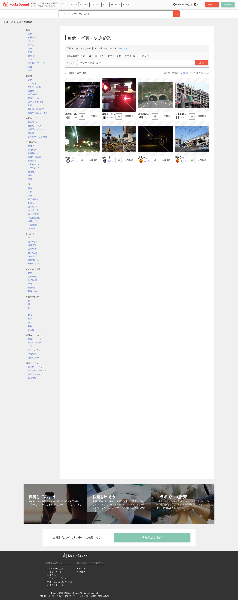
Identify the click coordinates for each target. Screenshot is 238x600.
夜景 (30, 52)
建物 (30, 80)
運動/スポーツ (34, 221)
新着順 (175, 72)
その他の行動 (34, 218)
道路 (30, 175)
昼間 (30, 319)
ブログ (82, 572)
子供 (30, 195)
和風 (30, 105)
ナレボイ (95, 5)
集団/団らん (33, 199)
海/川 (30, 41)
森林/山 (31, 37)
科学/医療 (32, 253)
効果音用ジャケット (37, 370)
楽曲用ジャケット (36, 367)
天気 (30, 59)
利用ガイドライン (55, 585)
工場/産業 (32, 249)
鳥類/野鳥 (32, 276)
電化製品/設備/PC (36, 109)
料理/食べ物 (33, 122)
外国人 (31, 203)
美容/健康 (32, 225)
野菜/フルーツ (34, 126)
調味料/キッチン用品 (37, 137)
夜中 (30, 322)
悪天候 (31, 330)
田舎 (30, 67)
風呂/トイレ (33, 91)
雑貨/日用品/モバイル (38, 112)
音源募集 (32, 378)
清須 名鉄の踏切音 (108, 157)
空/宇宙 (31, 56)
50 (202, 72)
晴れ (30, 326)
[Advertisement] (42, 431)
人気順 (184, 72)
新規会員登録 (152, 537)
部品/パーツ (33, 168)
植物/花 (31, 287)
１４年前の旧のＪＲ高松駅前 (181, 114)
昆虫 (30, 284)
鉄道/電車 (32, 150)
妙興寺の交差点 (181, 157)
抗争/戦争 (32, 241)
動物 (30, 273)
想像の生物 (33, 291)
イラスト (115, 5)
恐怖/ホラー (33, 357)
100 (207, 72)
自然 (30, 34)
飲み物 (31, 133)
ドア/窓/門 (32, 83)
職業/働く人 (33, 260)
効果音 (84, 5)
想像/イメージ (34, 339)
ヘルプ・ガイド (54, 572)
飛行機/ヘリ (33, 153)
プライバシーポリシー (57, 578)
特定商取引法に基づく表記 (59, 581)
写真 (105, 5)
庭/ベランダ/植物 (35, 102)
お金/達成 (32, 256)
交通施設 (32, 171)
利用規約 (51, 575)
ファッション (34, 228)
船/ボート (32, 161)
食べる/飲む (33, 214)
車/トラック (33, 146)
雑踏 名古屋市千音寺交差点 (72, 157)
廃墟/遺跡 (32, 354)
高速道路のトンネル (145, 114)
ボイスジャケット (36, 374)
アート (31, 238)
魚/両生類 (32, 280)
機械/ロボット (34, 263)
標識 (30, 179)
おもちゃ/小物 (34, 343)
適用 (201, 62)
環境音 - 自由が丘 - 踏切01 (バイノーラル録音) (108, 114)
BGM (74, 5)
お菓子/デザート (35, 129)
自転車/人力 (33, 164)
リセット (123, 48)
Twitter (82, 568)
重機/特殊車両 (34, 157)
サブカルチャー (35, 350)
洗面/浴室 (32, 94)
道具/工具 (32, 245)
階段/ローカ (33, 98)
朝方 (30, 315)
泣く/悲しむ (33, 210)
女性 (30, 192)
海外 (30, 70)
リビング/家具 (34, 87)
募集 (126, 5)
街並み (31, 45)
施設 (30, 48)
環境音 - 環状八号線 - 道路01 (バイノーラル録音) (71, 114)
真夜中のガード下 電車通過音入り (145, 157)
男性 (30, 188)
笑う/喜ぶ (32, 206)
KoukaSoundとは (55, 568)
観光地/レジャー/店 (37, 63)
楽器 (30, 346)
